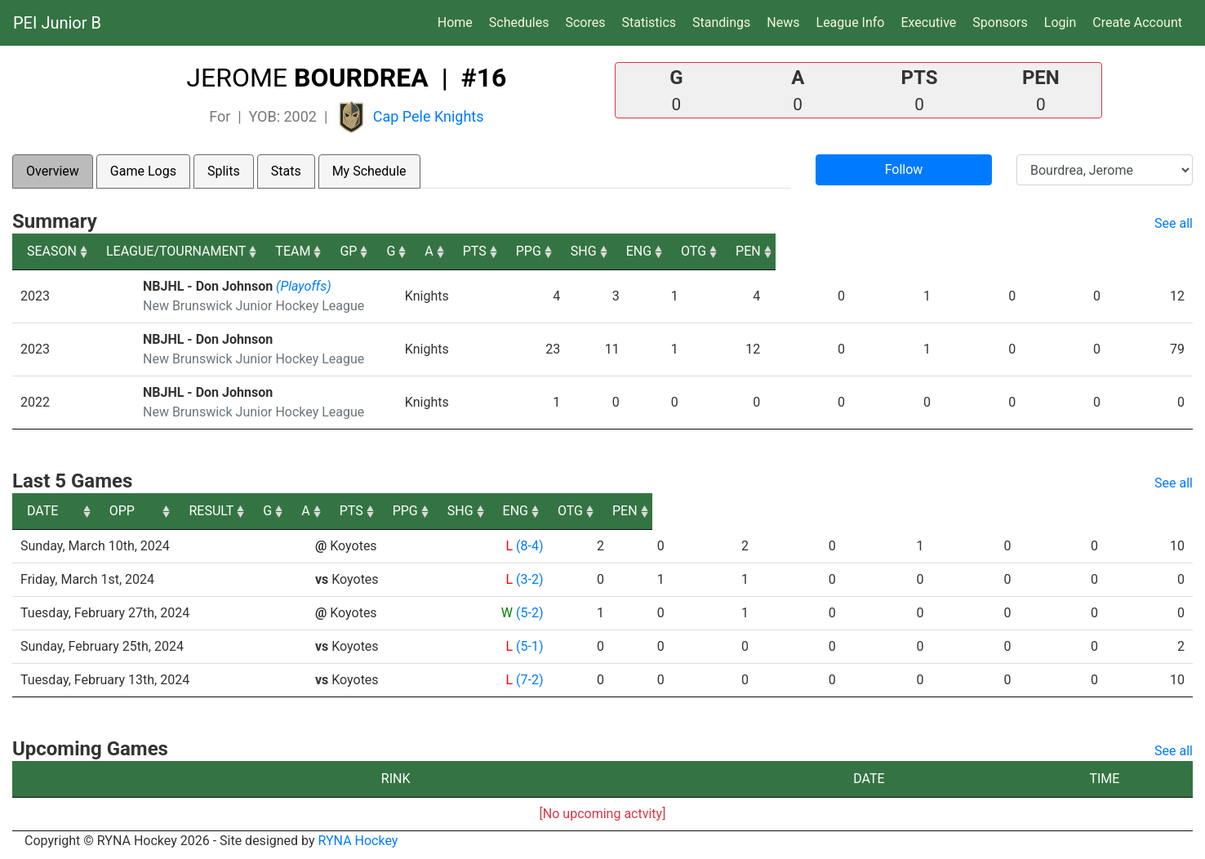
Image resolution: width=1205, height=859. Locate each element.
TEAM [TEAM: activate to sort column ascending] (492, 251)
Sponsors (1000, 22)
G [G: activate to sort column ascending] (653, 251)
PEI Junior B (57, 23)
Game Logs (143, 171)
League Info (850, 22)
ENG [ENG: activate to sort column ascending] (1009, 251)
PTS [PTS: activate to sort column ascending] (776, 251)
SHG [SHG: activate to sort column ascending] (931, 251)
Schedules (519, 22)
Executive (928, 22)
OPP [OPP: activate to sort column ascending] (333, 511)
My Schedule (369, 171)
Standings (721, 22)
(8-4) (528, 546)
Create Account (1137, 22)
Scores (588, 21)
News (783, 22)
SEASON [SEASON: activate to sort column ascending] (52, 251)
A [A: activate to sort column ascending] (708, 251)
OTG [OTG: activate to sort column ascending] (1088, 251)
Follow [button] (904, 169)
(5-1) (528, 646)
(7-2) (528, 680)
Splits (223, 171)
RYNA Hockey (358, 840)
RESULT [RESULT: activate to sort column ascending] (513, 511)
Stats (286, 171)
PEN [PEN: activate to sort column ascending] (1165, 251)
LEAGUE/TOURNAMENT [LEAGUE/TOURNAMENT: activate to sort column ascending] (209, 251)
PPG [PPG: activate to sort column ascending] (852, 251)
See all (1173, 223)
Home (455, 22)
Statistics (652, 21)
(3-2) (528, 579)
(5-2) (528, 613)
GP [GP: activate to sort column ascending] (594, 251)
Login (1060, 22)
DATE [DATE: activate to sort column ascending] (42, 511)
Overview (52, 171)
